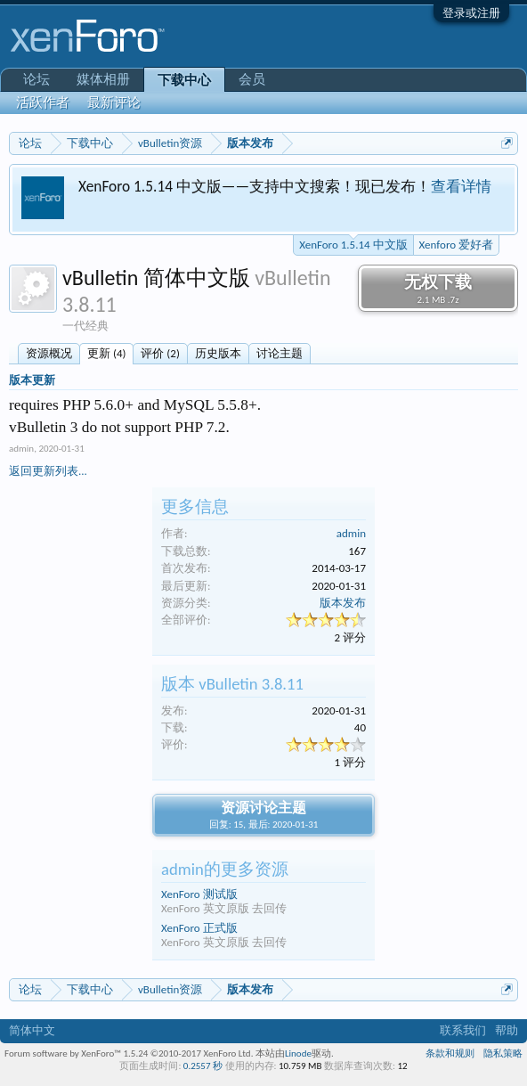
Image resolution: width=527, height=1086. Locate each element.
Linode (298, 1053)
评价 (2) (160, 353)
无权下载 (438, 289)
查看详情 (461, 186)
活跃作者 (42, 102)
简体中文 (32, 1030)
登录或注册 (471, 13)
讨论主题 (279, 353)
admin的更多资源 (224, 869)
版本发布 (343, 602)
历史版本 (218, 353)
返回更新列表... (48, 471)
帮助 (506, 1030)
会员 (252, 79)
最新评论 (114, 102)
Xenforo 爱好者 (456, 244)
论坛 (36, 79)
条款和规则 (450, 1053)
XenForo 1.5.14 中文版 (353, 243)
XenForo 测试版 (199, 894)
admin (21, 448)
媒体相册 (103, 79)
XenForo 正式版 (199, 928)
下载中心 (184, 80)
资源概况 (49, 353)
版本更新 (32, 380)
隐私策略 (503, 1053)
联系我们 (463, 1030)
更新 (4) (106, 353)
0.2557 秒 (203, 1066)
